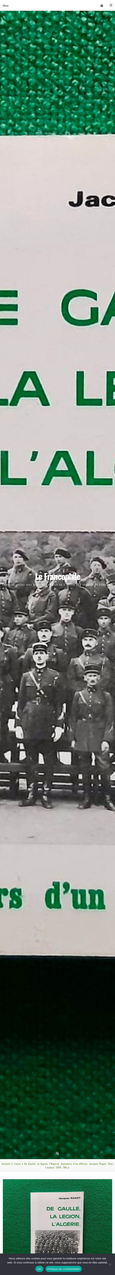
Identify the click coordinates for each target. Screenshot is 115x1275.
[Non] (110, 1264)
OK (39, 1269)
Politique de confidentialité (64, 1269)
